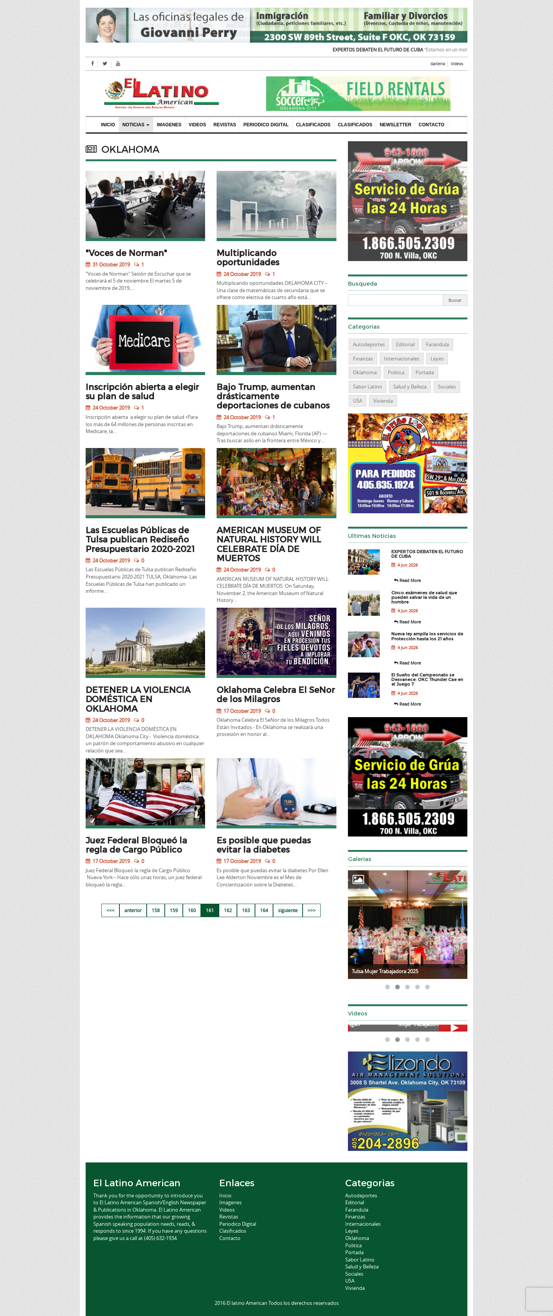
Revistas (225, 124)
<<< (110, 910)
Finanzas (363, 358)
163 (246, 910)
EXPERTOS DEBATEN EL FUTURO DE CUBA (387, 49)
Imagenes (169, 124)
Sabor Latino (367, 386)
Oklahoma (365, 372)
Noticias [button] (136, 124)
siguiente (288, 910)
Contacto (431, 124)
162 (228, 910)
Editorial (405, 344)
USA (357, 400)
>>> (312, 910)
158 (156, 910)
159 (174, 910)
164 (264, 910)
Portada (425, 372)
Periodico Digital (266, 124)
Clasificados (313, 124)
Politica (396, 372)
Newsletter (396, 124)
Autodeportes (369, 344)
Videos (457, 63)
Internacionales (401, 358)
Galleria (437, 63)
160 (192, 910)
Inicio (108, 124)
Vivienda (383, 400)
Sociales (447, 386)
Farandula (437, 344)
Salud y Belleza (410, 386)
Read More (407, 580)
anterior (133, 910)
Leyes (437, 358)
